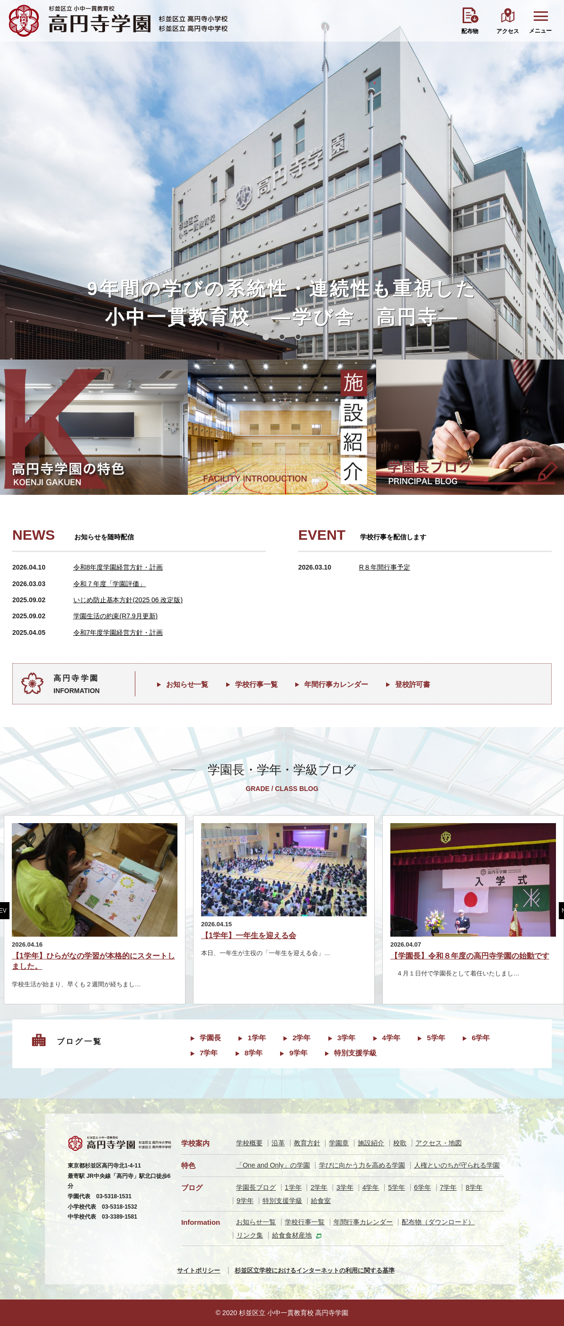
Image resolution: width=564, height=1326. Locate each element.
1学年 (256, 1038)
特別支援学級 (355, 1053)
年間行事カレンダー (336, 684)
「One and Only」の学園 (273, 1165)
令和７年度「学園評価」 (109, 584)
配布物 (469, 31)
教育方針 (307, 1143)
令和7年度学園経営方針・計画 (118, 632)
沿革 (278, 1143)
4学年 (391, 1038)
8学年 (254, 1053)
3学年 (346, 1038)
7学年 (209, 1053)
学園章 (339, 1143)
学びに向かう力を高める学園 (362, 1165)
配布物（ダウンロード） (438, 1222)
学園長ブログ (256, 1187)
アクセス (507, 31)
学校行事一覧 (256, 684)
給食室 (321, 1200)
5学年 (436, 1038)
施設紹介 (371, 1143)
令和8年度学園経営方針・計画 (118, 567)
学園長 (210, 1038)
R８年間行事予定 (384, 567)
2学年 (301, 1038)
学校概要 (249, 1143)
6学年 (481, 1038)
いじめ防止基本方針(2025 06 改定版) (128, 600)
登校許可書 (413, 684)
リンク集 (250, 1235)
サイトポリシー (198, 1270)
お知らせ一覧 (187, 684)
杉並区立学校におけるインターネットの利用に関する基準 (315, 1270)
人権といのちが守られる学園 (457, 1165)
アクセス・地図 (438, 1143)
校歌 (399, 1143)
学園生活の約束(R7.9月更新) (115, 616)
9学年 (298, 1053)
